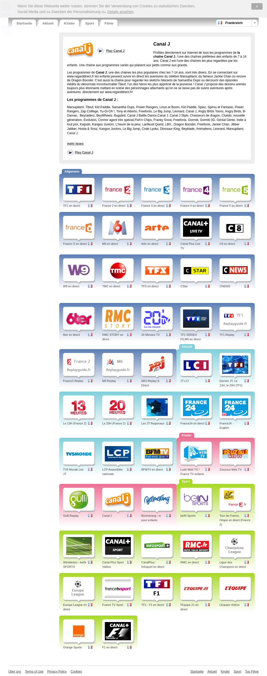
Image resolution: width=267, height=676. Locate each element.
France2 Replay (73, 380)
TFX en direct (150, 286)
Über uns (14, 671)
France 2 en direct (113, 205)
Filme (109, 23)
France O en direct (75, 243)
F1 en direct (109, 647)
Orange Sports (72, 647)
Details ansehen (120, 12)
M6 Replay (109, 380)
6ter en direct (71, 334)
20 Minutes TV (150, 334)
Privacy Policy (57, 671)
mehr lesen (75, 143)
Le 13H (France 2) (74, 423)
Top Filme (252, 671)
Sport (89, 23)
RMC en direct (189, 562)
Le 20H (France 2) (113, 423)
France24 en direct (192, 423)
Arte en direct (149, 243)
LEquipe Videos (230, 604)
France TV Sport (112, 604)
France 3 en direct (153, 205)
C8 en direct (227, 243)
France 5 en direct (231, 205)
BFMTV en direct (152, 469)
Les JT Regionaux (152, 423)
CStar (184, 286)
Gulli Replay (70, 515)
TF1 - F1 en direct (152, 604)
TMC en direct (111, 286)
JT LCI (184, 380)
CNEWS (225, 286)
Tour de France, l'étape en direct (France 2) (235, 520)
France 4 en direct (192, 205)
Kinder (69, 23)
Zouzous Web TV (231, 469)
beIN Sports (188, 515)
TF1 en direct (71, 205)
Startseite (24, 23)
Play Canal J (84, 152)
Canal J (107, 515)
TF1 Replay (227, 334)
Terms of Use (34, 671)
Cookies (76, 671)
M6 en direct (110, 243)
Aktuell (47, 23)
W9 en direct (71, 286)
